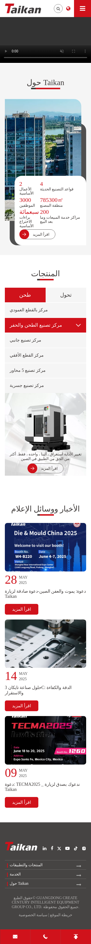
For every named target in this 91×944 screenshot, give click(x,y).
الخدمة (15, 874)
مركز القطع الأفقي (27, 355)
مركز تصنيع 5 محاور (28, 370)
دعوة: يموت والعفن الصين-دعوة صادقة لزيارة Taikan (45, 594)
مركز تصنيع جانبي (25, 340)
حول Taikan (45, 82)
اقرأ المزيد (21, 609)
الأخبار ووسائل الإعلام (45, 508)
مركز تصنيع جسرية (27, 385)
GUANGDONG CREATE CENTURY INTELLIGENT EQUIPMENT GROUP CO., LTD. (45, 902)
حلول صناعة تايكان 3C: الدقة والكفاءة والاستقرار (38, 690)
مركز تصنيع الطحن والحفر (46, 325)
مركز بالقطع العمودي (29, 309)
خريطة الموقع (61, 915)
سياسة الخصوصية (33, 915)
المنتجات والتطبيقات (26, 865)
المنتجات (45, 273)
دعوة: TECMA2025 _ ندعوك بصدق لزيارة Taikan (42, 787)
